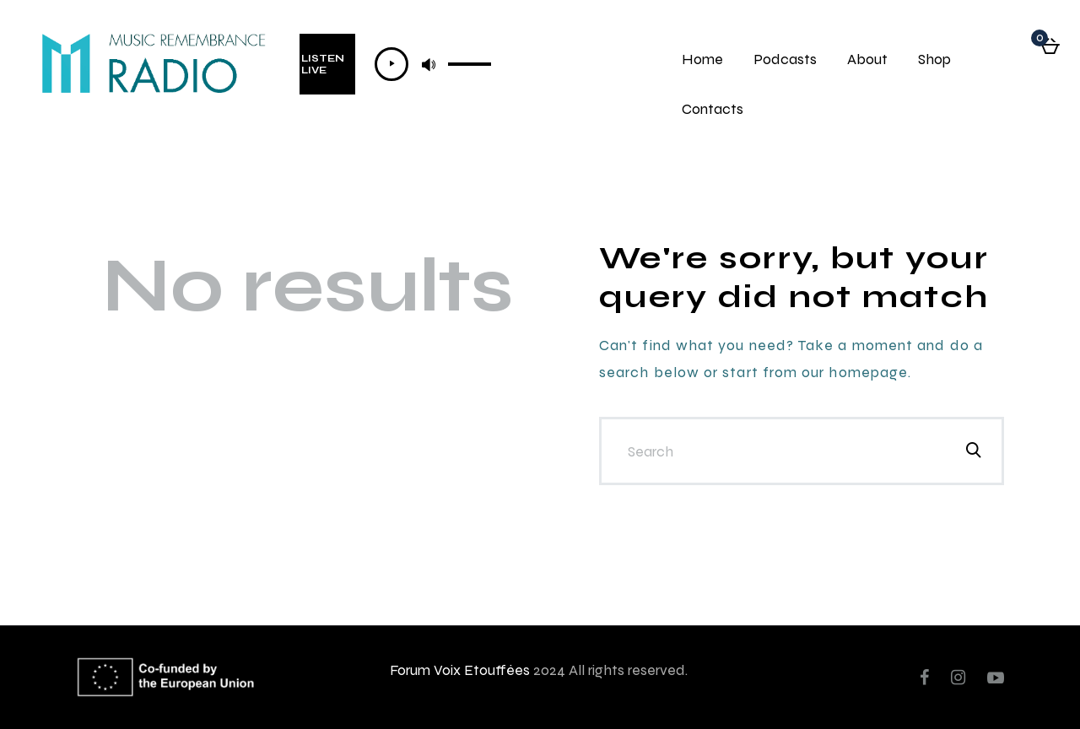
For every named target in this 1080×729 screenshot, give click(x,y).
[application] (433, 64)
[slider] (469, 62)
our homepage (855, 372)
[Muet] (428, 64)
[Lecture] (391, 64)
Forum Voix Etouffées (460, 669)
